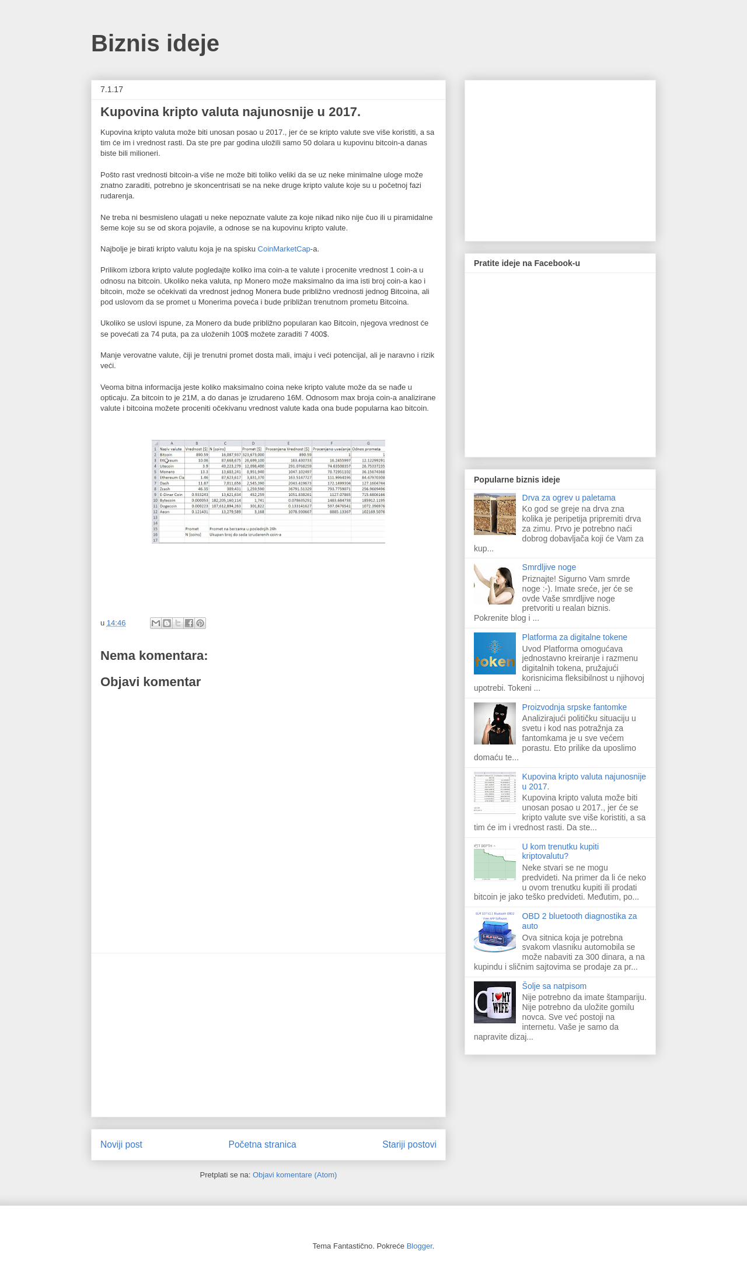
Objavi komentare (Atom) (295, 1174)
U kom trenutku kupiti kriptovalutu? (560, 851)
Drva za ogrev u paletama (569, 497)
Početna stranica (262, 1144)
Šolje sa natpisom (554, 986)
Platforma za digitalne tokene (575, 637)
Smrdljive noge (549, 567)
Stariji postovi (409, 1144)
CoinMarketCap (284, 248)
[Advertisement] (268, 1035)
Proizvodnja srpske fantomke (574, 707)
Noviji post (121, 1144)
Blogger (419, 1246)
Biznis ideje (155, 43)
